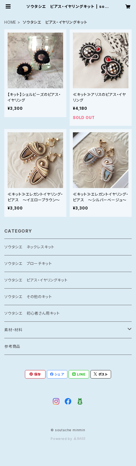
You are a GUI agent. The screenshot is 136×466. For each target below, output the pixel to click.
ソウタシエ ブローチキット (28, 263)
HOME (10, 22)
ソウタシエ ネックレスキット (29, 247)
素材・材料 (13, 329)
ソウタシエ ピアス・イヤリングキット (35, 280)
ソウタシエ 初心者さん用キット (32, 313)
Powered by (68, 439)
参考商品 (12, 346)
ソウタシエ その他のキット (28, 296)
